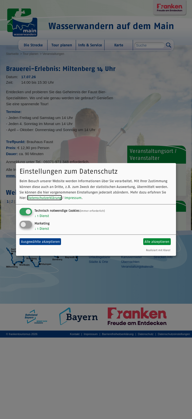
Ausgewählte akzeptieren (40, 242)
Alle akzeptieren (156, 242)
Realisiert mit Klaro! (158, 249)
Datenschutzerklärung (44, 198)
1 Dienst (41, 216)
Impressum (73, 198)
